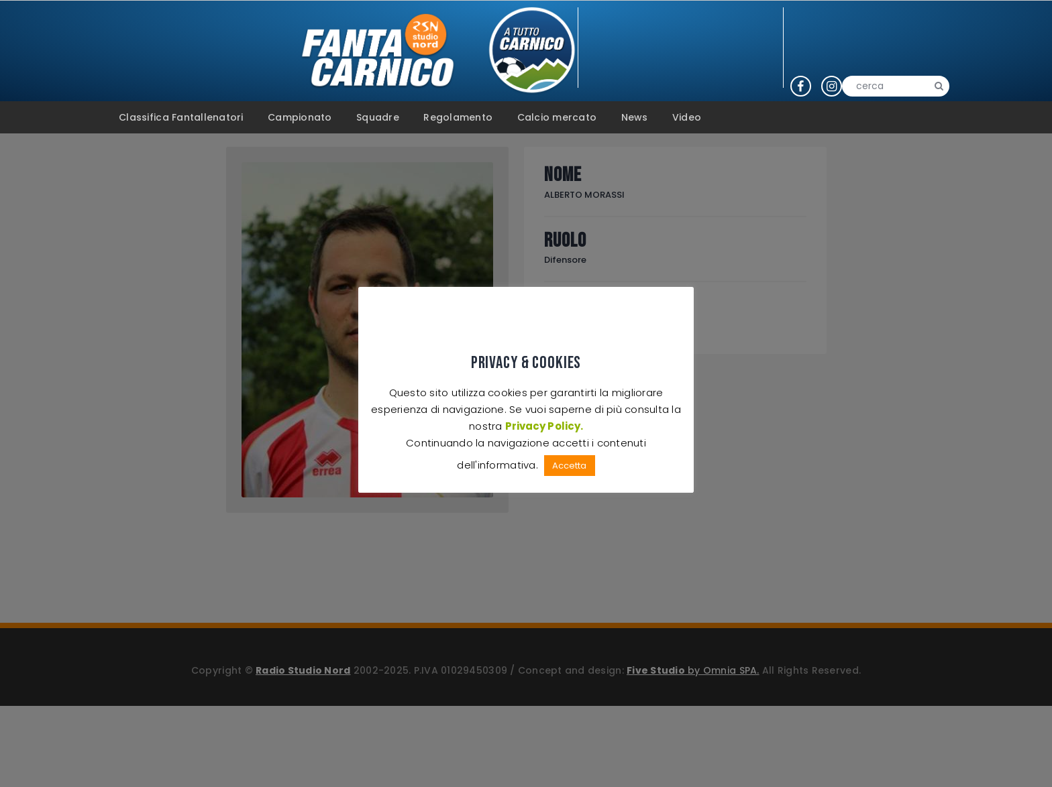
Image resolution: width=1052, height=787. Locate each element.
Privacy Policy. (544, 426)
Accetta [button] (569, 465)
